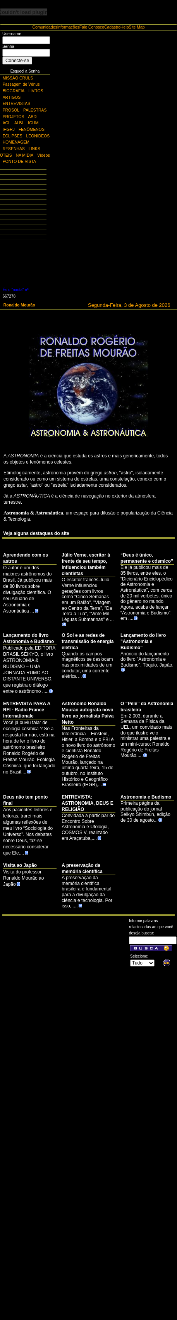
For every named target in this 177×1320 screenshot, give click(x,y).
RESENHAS (14, 149)
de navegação (89, 496)
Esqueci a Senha (25, 71)
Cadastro (112, 27)
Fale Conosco (91, 27)
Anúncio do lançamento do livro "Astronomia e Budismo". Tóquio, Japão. (147, 661)
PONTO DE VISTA (19, 161)
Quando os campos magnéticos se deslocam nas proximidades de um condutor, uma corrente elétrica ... (87, 665)
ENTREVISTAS (16, 104)
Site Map (136, 27)
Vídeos (43, 155)
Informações (68, 27)
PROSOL (11, 110)
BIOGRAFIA (14, 91)
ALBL (19, 123)
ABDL (33, 117)
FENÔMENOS (32, 129)
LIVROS (35, 91)
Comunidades (45, 27)
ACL (6, 123)
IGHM (33, 123)
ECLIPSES (12, 136)
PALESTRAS (34, 110)
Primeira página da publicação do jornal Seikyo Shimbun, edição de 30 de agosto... (145, 811)
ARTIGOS (12, 97)
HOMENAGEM (16, 142)
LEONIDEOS (38, 136)
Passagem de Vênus (21, 84)
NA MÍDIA (25, 155)
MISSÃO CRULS (18, 78)
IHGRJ (9, 129)
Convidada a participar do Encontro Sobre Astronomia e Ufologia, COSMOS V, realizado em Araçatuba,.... (88, 827)
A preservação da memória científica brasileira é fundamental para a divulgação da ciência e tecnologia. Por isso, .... (87, 892)
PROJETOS (13, 117)
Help (124, 27)
